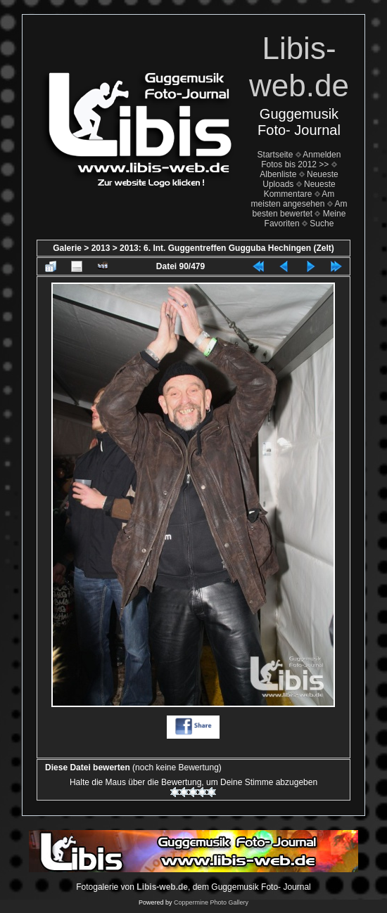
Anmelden (322, 155)
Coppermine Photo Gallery (211, 902)
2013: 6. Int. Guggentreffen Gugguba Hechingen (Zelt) (227, 248)
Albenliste (278, 174)
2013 (100, 248)
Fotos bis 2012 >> (295, 164)
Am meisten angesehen (293, 199)
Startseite (275, 155)
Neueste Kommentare (300, 189)
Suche (322, 223)
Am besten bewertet (300, 209)
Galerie (67, 248)
